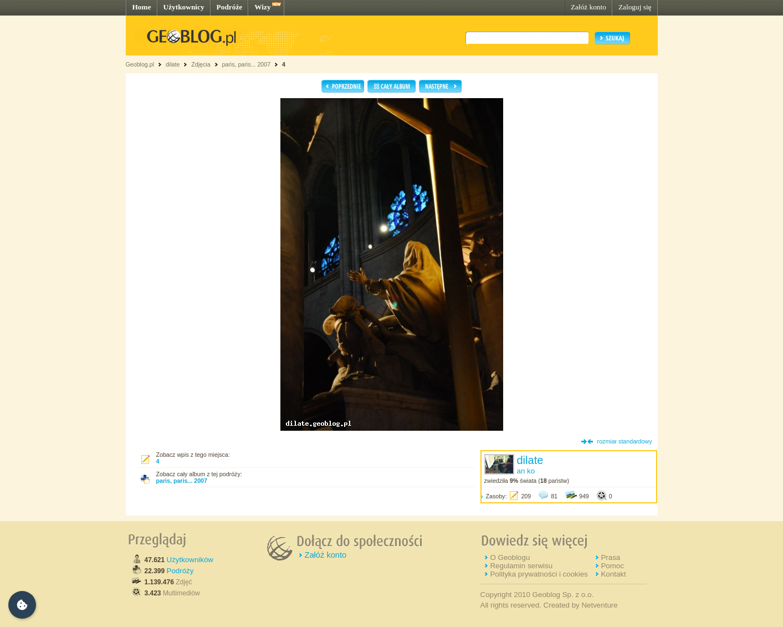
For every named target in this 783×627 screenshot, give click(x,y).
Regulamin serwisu (521, 566)
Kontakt (613, 574)
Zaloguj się (635, 7)
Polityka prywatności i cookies (538, 574)
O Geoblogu (510, 557)
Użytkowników (190, 559)
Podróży (180, 571)
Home (141, 7)
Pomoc (612, 566)
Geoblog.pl (140, 64)
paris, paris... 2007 (246, 64)
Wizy (262, 7)
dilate (173, 64)
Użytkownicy (183, 7)
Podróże (230, 7)
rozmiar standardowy (624, 441)
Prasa (610, 557)
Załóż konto (588, 7)
